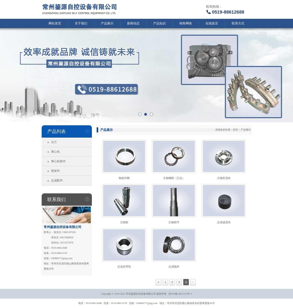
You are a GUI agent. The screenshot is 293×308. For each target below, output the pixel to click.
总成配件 (57, 180)
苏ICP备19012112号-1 (180, 293)
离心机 (55, 151)
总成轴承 (173, 266)
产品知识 (159, 23)
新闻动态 (133, 23)
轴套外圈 (124, 178)
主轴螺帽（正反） (174, 178)
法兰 (54, 142)
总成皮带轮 (124, 266)
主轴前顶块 (224, 178)
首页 (235, 129)
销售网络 (185, 23)
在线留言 (212, 23)
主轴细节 (173, 222)
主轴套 (124, 222)
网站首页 (55, 23)
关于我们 (81, 23)
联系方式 (238, 23)
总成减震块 (224, 222)
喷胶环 (55, 170)
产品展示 (107, 23)
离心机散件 (58, 161)
